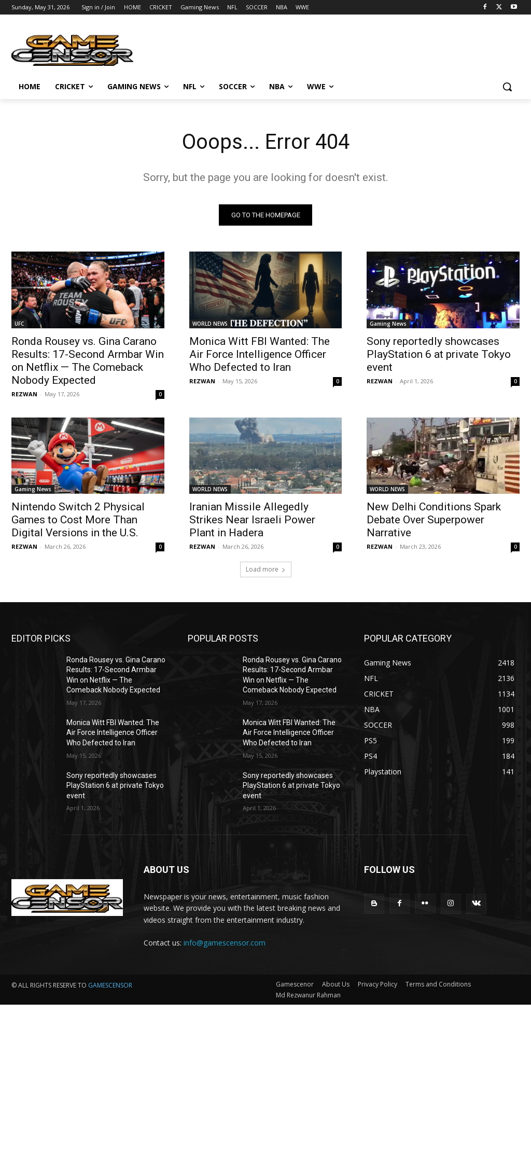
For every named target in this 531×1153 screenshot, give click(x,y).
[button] (507, 86)
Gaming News (388, 323)
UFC (19, 323)
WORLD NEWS (210, 323)
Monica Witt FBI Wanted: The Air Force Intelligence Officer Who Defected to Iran (259, 354)
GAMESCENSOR (110, 985)
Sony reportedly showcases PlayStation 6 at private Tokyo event (439, 354)
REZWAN (24, 393)
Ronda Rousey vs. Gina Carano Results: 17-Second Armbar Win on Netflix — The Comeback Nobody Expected (87, 360)
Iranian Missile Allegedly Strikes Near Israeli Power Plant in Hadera (252, 520)
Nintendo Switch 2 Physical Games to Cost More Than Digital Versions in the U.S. (78, 520)
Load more (266, 569)
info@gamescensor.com (225, 943)
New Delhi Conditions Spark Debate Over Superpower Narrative (434, 520)
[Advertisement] (265, 1077)
